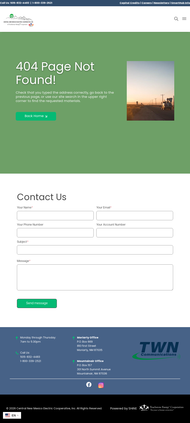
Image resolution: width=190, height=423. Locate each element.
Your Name (24, 207)
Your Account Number (111, 224)
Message (23, 261)
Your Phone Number (30, 224)
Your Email (103, 207)
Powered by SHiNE (123, 408)
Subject (22, 241)
